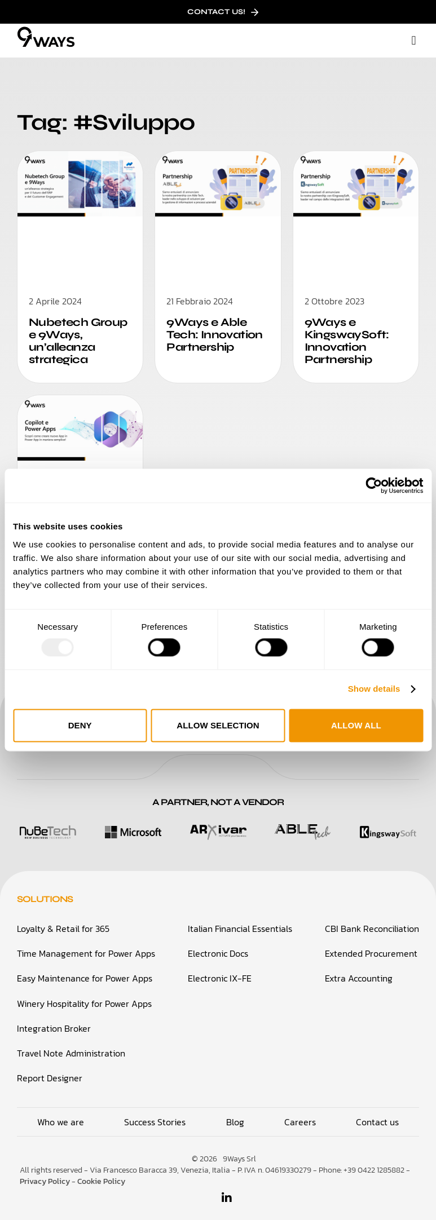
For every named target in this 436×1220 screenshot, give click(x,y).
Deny (80, 725)
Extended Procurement (371, 947)
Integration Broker (54, 1022)
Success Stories (155, 1115)
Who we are (60, 1115)
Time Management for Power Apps (86, 947)
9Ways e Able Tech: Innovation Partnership (212, 333)
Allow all (356, 725)
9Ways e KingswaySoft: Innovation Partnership (345, 339)
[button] (413, 41)
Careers (300, 1115)
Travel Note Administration (71, 1047)
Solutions (45, 894)
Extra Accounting (359, 972)
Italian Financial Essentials (240, 923)
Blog (235, 1115)
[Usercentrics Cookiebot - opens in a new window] (373, 485)
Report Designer (49, 1071)
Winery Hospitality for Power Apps (84, 997)
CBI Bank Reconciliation (372, 923)
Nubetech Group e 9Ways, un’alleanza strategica (75, 339)
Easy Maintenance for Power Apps (84, 972)
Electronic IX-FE (220, 972)
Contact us (377, 1115)
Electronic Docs (218, 947)
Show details (374, 689)
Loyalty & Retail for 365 (63, 923)
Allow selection (218, 725)
